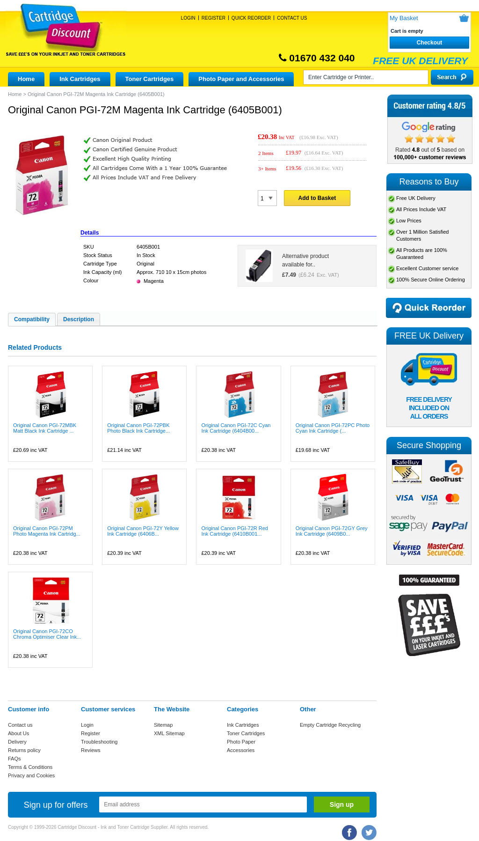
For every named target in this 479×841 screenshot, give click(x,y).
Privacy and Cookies (31, 775)
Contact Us (292, 18)
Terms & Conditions (30, 767)
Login (188, 18)
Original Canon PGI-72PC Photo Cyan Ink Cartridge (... (333, 428)
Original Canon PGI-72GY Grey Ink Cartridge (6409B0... (332, 531)
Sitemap (163, 725)
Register (213, 18)
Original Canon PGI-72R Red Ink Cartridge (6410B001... (234, 531)
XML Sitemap (169, 733)
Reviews (91, 750)
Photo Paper (241, 742)
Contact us (20, 725)
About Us (18, 733)
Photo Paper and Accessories (241, 78)
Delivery (17, 742)
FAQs (14, 758)
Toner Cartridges (149, 78)
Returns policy (24, 750)
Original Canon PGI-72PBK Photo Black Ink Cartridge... (138, 428)
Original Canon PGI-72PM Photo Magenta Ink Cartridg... (46, 531)
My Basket (404, 18)
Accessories (240, 750)
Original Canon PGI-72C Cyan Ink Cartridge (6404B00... (235, 428)
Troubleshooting (99, 742)
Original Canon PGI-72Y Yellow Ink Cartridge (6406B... (143, 531)
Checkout (430, 42)
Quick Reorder (251, 18)
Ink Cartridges (79, 78)
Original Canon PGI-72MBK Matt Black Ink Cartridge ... (44, 428)
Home (26, 78)
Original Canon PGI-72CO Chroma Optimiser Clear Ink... (47, 634)
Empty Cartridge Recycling (330, 725)
